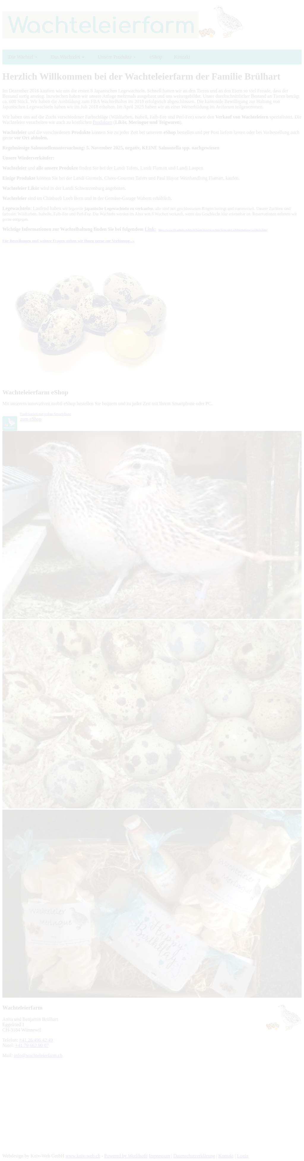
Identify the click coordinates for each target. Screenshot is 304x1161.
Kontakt (226, 1155)
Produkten (102, 122)
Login (242, 1155)
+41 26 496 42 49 (36, 1039)
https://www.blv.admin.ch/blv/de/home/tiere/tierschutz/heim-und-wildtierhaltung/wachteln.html (212, 229)
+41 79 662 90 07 (32, 1045)
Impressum (159, 1155)
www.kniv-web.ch (83, 1155)
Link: (150, 229)
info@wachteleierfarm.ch (38, 1055)
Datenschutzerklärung (194, 1155)
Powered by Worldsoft (125, 1155)
